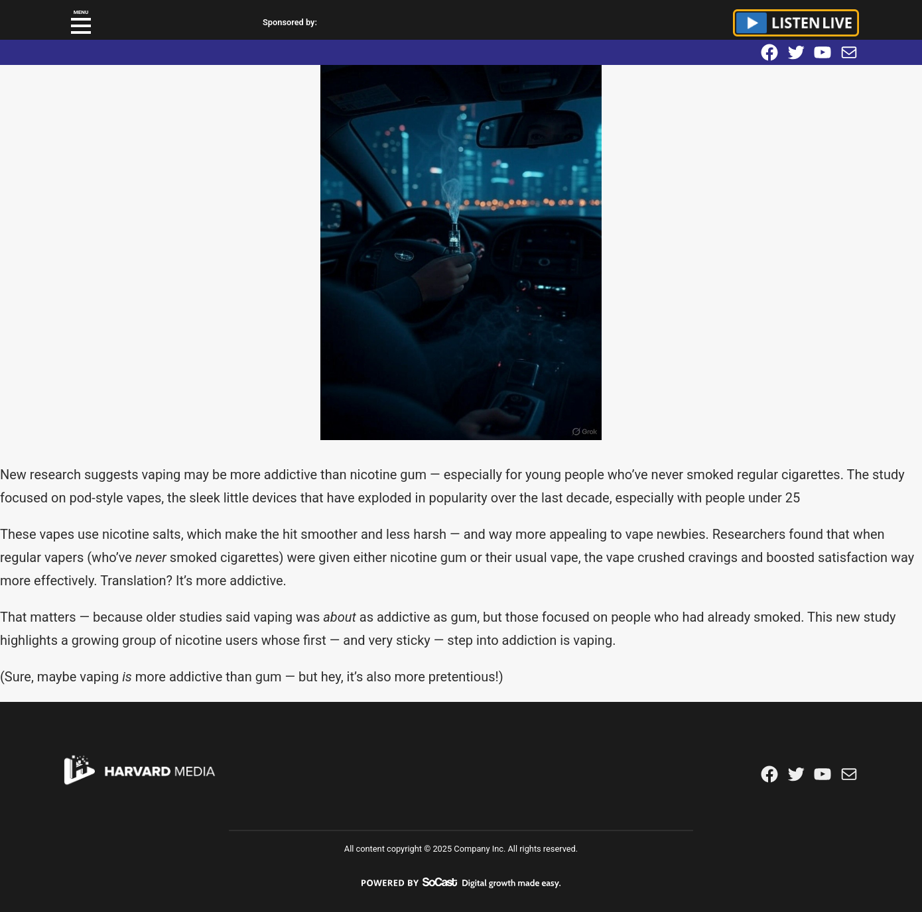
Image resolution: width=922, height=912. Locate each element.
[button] (81, 26)
